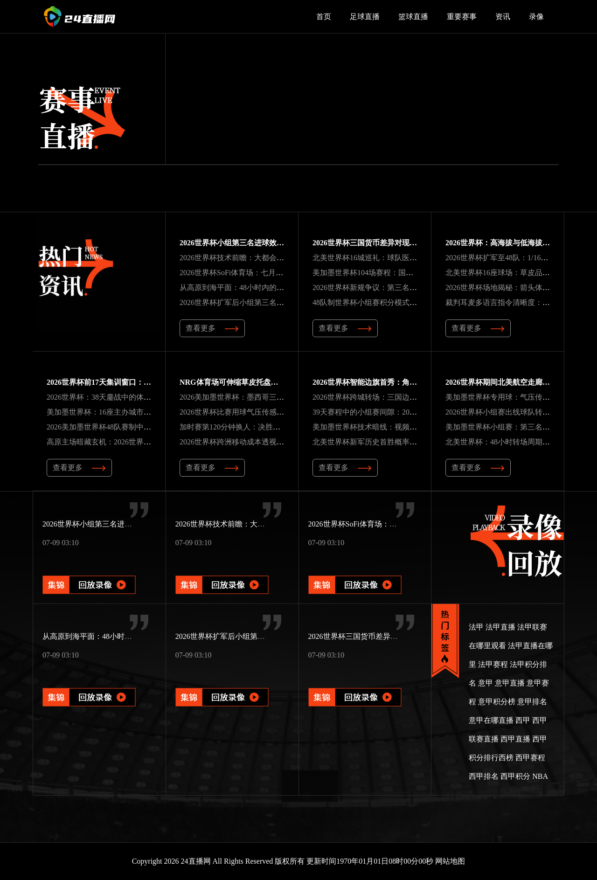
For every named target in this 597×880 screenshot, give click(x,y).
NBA (540, 776)
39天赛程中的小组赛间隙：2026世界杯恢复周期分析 (398, 412)
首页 (323, 17)
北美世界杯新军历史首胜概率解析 (368, 442)
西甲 (522, 720)
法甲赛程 (493, 664)
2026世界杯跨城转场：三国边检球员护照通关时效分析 (402, 397)
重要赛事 (462, 17)
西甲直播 (515, 739)
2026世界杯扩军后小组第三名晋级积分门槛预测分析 (265, 302)
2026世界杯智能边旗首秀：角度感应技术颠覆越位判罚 (402, 382)
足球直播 (365, 17)
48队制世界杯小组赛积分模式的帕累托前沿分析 (390, 302)
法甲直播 (500, 627)
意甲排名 (532, 702)
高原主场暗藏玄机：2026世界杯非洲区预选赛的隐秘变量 (140, 442)
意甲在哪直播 (491, 720)
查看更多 (212, 328)
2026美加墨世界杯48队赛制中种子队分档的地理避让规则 (140, 427)
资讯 (502, 17)
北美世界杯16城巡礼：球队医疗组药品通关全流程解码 (402, 258)
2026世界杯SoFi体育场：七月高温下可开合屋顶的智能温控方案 (284, 273)
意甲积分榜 (496, 702)
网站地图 (450, 861)
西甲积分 (515, 776)
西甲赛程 (530, 758)
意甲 (485, 683)
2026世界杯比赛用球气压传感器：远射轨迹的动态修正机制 (277, 412)
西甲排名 (484, 776)
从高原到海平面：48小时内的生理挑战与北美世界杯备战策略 (280, 287)
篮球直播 (413, 17)
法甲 (476, 627)
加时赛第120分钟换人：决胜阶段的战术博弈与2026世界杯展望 (282, 427)
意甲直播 (510, 683)
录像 (536, 17)
